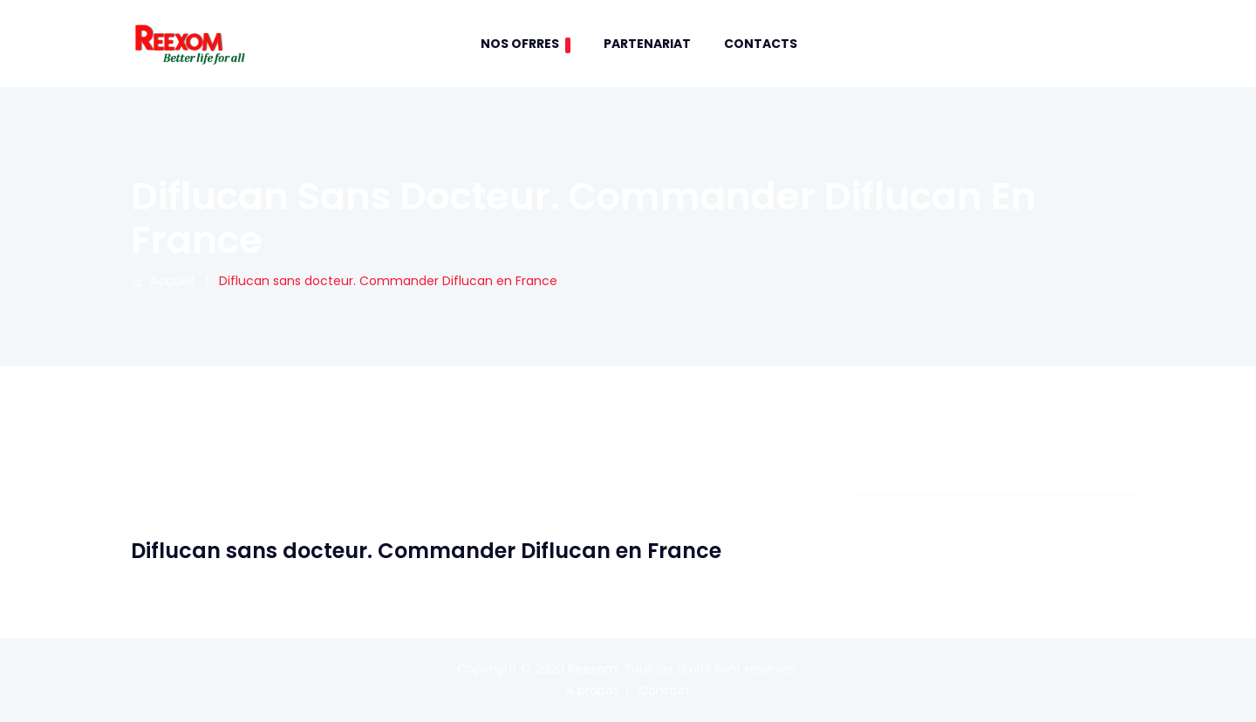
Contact (664, 690)
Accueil (163, 280)
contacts (760, 43)
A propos (592, 690)
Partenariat (647, 43)
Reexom (593, 669)
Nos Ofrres (525, 44)
